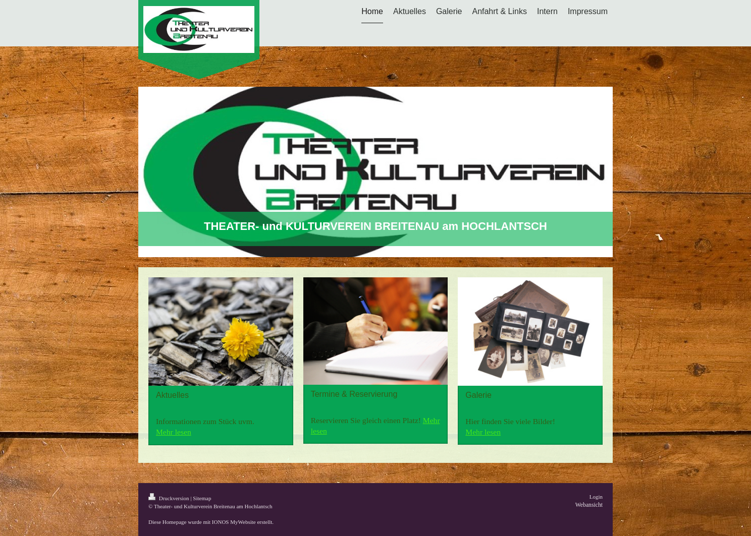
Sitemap (202, 498)
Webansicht (589, 505)
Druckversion (169, 498)
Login (596, 497)
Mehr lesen (173, 432)
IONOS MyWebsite (234, 522)
